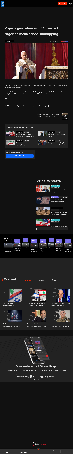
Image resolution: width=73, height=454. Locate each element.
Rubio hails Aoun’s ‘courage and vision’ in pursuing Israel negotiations (36, 325)
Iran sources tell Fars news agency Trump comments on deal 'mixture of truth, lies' (25, 144)
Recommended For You (21, 127)
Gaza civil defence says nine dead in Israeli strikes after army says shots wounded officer (59, 213)
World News (19, 132)
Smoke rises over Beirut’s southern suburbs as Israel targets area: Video (51, 249)
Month (54, 280)
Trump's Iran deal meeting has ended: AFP (57, 135)
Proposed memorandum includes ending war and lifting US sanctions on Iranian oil (58, 225)
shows (52, 451)
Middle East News (55, 185)
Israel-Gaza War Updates (56, 208)
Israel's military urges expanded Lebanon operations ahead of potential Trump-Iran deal (12, 304)
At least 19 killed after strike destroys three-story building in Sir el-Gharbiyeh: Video (17, 250)
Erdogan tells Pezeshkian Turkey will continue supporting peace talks (58, 191)
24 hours (27, 280)
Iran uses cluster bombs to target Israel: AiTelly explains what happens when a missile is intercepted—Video (9, 250)
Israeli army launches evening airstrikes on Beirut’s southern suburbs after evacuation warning (43, 250)
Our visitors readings (48, 181)
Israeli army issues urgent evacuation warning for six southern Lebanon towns (59, 325)
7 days (41, 280)
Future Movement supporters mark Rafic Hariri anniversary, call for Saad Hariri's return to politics (68, 250)
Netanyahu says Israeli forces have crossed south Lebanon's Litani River (60, 304)
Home (7, 451)
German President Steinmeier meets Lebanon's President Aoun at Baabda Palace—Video (59, 250)
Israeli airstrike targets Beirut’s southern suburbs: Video (26, 249)
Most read (10, 279)
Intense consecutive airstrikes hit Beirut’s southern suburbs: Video (34, 250)
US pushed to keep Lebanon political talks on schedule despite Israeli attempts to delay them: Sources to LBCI (36, 304)
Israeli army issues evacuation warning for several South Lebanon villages (58, 201)
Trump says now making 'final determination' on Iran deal (57, 144)
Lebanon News (54, 197)
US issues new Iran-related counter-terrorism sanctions (25, 135)
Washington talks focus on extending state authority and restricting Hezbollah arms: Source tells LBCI (12, 325)
